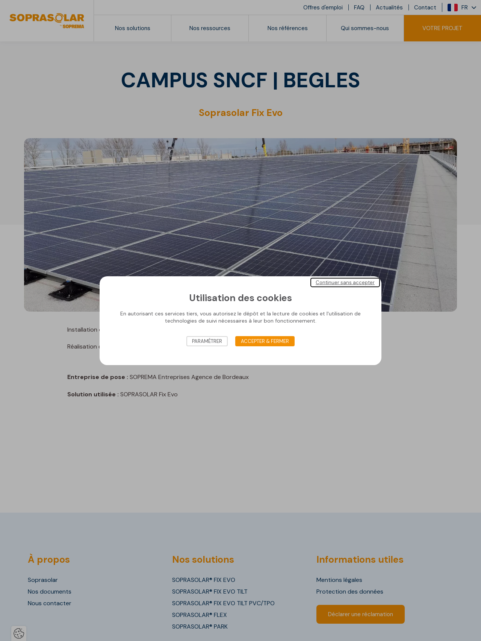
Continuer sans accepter (345, 282)
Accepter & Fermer (265, 341)
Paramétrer (207, 341)
